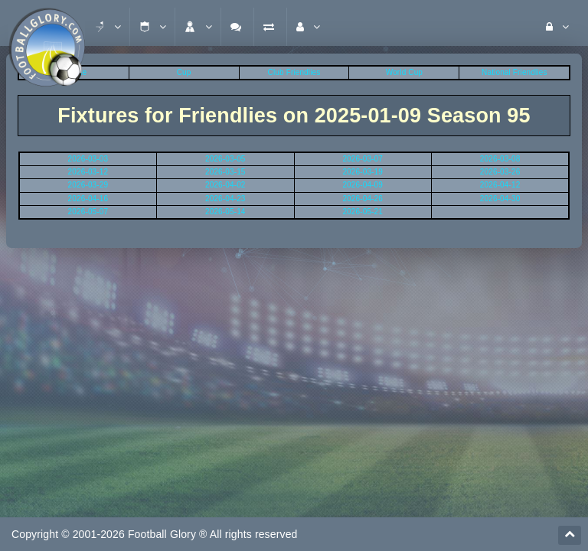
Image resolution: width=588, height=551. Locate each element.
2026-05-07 (88, 211)
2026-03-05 (225, 159)
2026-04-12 (500, 185)
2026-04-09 (362, 185)
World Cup (404, 72)
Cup (184, 72)
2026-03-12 (88, 172)
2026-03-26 (500, 172)
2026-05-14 (225, 211)
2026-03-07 (362, 159)
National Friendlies (514, 72)
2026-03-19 (362, 172)
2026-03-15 (225, 172)
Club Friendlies (294, 72)
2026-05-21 (362, 211)
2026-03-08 (500, 159)
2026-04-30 (500, 198)
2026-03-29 (88, 185)
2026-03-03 (88, 159)
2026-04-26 (362, 198)
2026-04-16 (88, 198)
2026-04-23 (225, 198)
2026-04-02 (225, 185)
